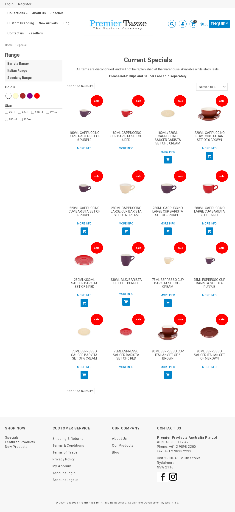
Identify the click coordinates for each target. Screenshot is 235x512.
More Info (84, 148)
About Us (39, 13)
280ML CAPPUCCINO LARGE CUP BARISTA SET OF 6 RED (209, 211)
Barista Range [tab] (18, 63)
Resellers (35, 33)
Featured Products (20, 442)
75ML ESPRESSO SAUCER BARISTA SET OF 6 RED (126, 354)
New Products (16, 446)
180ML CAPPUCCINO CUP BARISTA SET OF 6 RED (126, 136)
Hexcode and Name (33, 88)
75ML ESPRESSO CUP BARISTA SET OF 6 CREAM (168, 283)
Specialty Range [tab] (19, 78)
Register (25, 4)
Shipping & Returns (68, 438)
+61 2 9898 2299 (177, 451)
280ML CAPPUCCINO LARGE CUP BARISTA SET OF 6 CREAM (126, 211)
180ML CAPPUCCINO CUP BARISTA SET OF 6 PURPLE (84, 136)
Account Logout (65, 480)
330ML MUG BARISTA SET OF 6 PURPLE (126, 281)
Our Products (122, 445)
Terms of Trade (65, 452)
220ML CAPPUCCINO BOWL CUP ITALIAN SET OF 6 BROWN (209, 136)
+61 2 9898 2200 (182, 446)
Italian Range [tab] (17, 70)
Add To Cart (168, 159)
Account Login (64, 473)
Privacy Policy (64, 459)
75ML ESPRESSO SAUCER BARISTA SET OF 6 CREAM (84, 354)
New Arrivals (48, 23)
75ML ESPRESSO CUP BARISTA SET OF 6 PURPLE (209, 283)
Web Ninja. (172, 502)
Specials (57, 13)
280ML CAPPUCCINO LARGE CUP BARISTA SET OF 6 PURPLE (167, 211)
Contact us (15, 33)
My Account (62, 466)
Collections (16, 13)
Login (9, 4)
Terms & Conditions (68, 445)
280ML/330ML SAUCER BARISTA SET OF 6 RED (84, 283)
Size (8, 106)
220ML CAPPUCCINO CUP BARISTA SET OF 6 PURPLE (84, 211)
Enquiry (219, 23)
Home (9, 45)
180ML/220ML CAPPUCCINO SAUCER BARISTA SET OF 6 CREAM (168, 138)
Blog (66, 23)
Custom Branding (20, 23)
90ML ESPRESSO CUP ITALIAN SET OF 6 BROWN (168, 354)
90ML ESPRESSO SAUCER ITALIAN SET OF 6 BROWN (209, 354)
